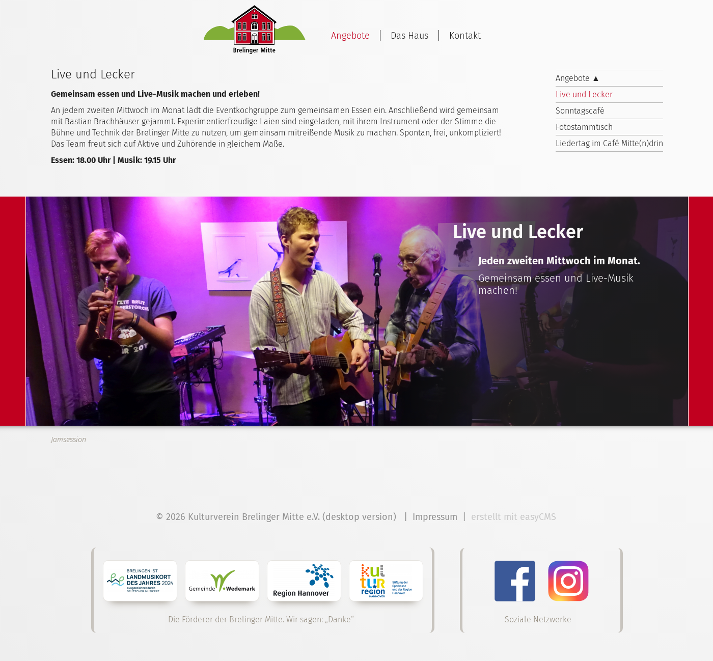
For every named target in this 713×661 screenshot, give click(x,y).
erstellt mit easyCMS (515, 516)
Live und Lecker (584, 94)
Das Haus (409, 35)
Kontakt (465, 35)
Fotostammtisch (584, 127)
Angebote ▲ (578, 78)
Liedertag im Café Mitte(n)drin (609, 143)
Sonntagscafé (580, 111)
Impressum (435, 516)
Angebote (350, 35)
